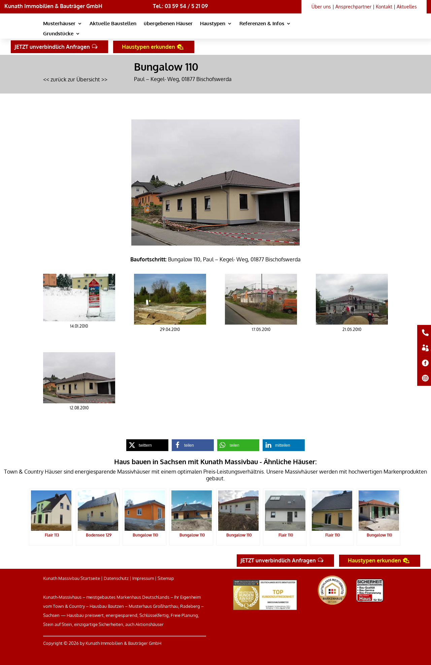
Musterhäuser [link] (59, 24)
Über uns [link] (321, 6)
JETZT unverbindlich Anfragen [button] (52, 46)
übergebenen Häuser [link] (168, 24)
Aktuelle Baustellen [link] (113, 24)
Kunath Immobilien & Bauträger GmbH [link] (53, 6)
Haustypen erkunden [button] (148, 46)
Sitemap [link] (166, 578)
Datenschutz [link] (116, 578)
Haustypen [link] (212, 24)
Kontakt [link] (384, 6)
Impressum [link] (143, 578)
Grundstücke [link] (58, 34)
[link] (340, 31)
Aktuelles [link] (407, 6)
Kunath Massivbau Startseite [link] (71, 578)
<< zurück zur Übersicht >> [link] (75, 79)
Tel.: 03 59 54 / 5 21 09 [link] (180, 6)
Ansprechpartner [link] (353, 6)
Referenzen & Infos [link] (261, 24)
